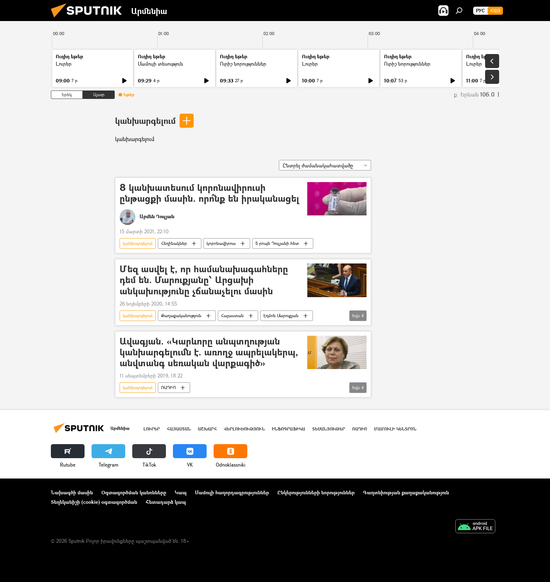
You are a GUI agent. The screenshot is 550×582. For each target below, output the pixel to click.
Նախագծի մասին (72, 492)
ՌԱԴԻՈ (168, 387)
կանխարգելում (145, 120)
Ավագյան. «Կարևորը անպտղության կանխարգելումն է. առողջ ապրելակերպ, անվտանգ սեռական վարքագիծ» (209, 352)
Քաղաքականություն (181, 316)
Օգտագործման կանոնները (133, 492)
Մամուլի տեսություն (160, 63)
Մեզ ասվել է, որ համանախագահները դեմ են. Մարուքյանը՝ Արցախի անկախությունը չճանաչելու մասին (204, 280)
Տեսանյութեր (328, 429)
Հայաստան (232, 316)
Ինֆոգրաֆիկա (288, 429)
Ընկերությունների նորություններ (316, 492)
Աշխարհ (207, 429)
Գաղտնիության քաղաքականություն (406, 492)
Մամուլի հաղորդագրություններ (232, 492)
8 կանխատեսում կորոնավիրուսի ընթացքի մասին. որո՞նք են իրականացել (209, 193)
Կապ (181, 492)
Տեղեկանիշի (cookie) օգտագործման (94, 502)
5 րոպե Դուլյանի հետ (277, 243)
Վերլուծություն (244, 429)
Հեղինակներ (174, 243)
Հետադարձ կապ (166, 502)
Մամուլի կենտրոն (395, 429)
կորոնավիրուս (221, 243)
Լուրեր (64, 63)
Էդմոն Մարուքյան (281, 316)
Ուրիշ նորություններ (243, 63)
